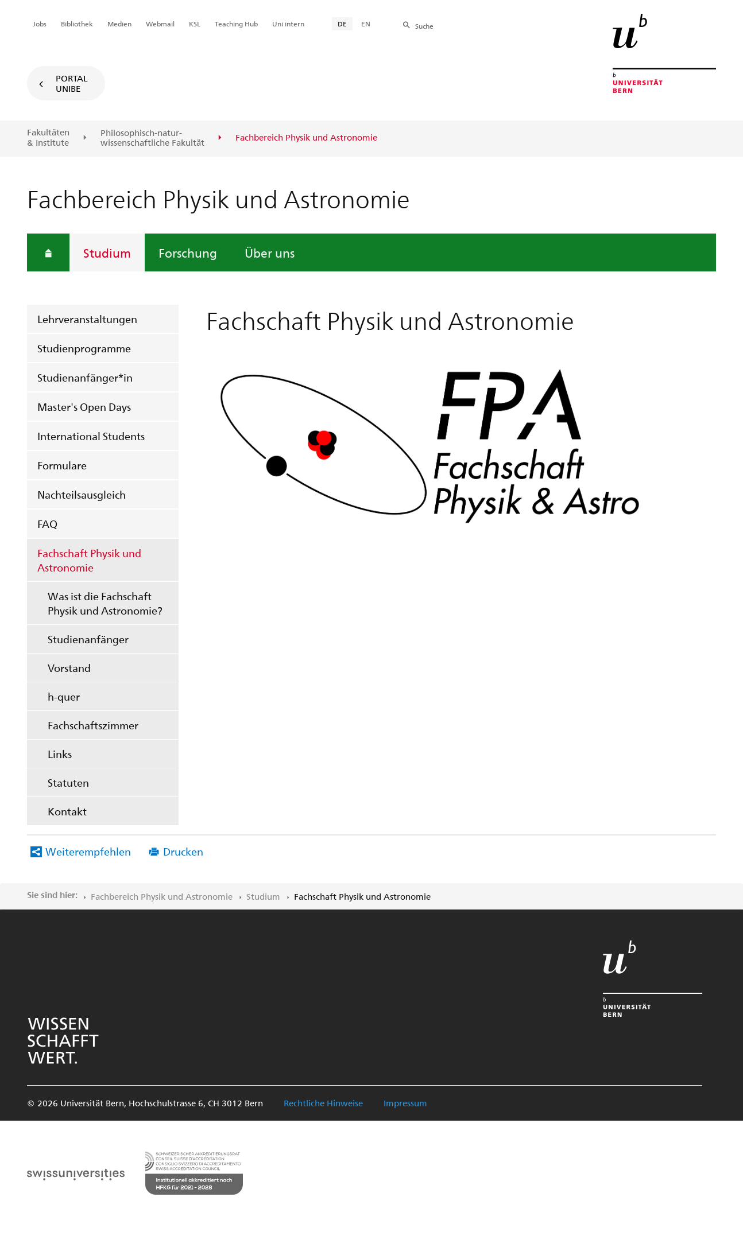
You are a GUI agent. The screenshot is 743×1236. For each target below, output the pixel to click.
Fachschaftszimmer (93, 725)
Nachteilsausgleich (81, 494)
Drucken (183, 851)
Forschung (187, 252)
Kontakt (67, 811)
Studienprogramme (84, 348)
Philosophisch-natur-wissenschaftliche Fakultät (152, 138)
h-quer (64, 696)
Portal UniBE (72, 83)
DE (342, 23)
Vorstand (69, 667)
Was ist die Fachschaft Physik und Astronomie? (105, 603)
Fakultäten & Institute (48, 137)
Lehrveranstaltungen (87, 319)
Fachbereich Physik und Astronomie (162, 896)
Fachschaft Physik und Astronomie (89, 560)
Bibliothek (77, 23)
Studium (107, 252)
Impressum (405, 1103)
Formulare (62, 465)
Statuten (68, 782)
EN (365, 23)
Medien (119, 23)
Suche (424, 25)
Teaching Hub (236, 23)
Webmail (160, 23)
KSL (194, 23)
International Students (91, 436)
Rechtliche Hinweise (323, 1103)
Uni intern (288, 23)
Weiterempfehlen (88, 851)
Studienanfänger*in (85, 377)
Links (60, 754)
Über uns (270, 252)
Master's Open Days (84, 406)
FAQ (47, 523)
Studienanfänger (88, 639)
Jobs (40, 23)
